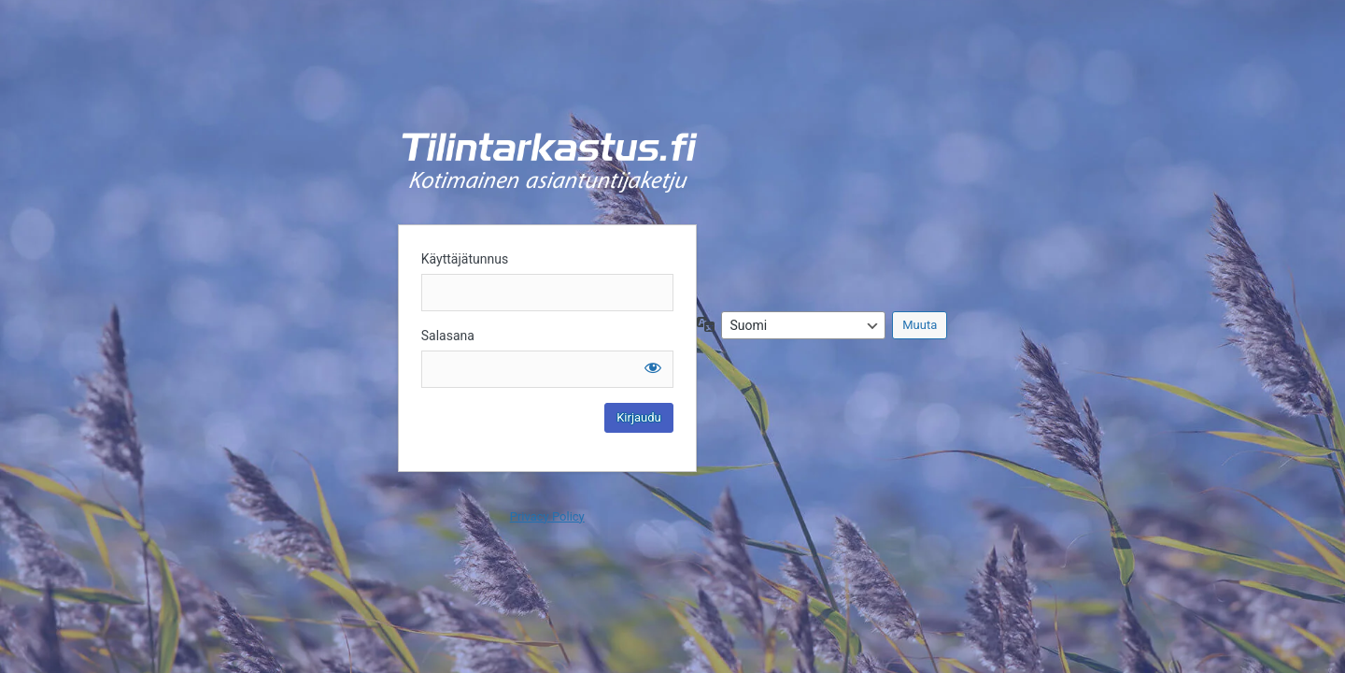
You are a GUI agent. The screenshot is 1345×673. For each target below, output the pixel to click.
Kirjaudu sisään (549, 162)
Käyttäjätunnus (464, 258)
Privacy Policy (547, 516)
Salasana (447, 335)
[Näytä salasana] (652, 367)
